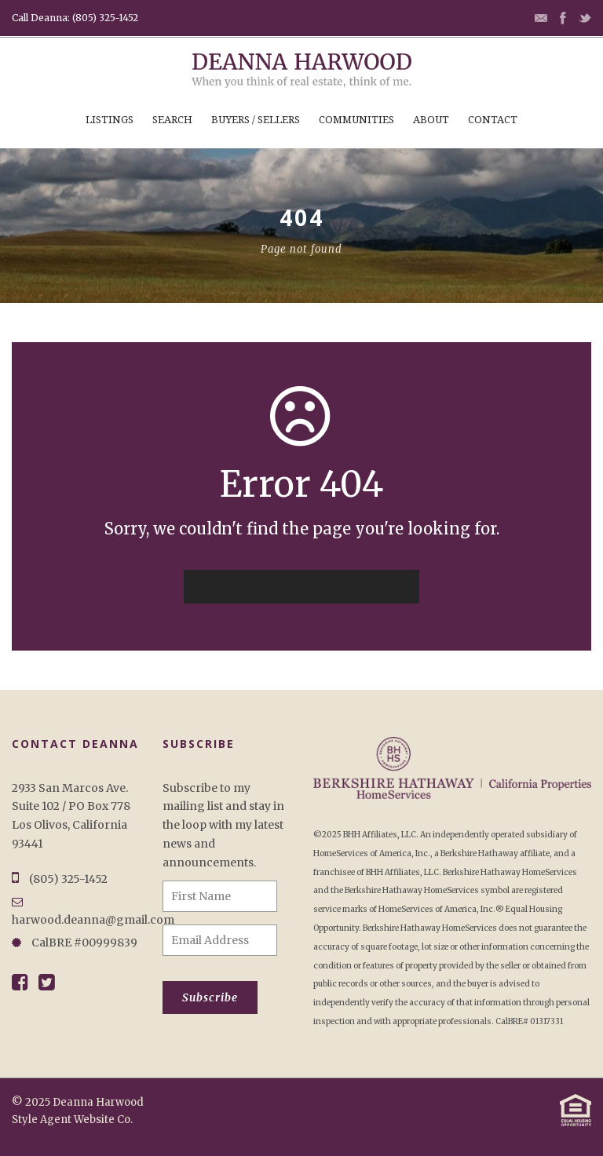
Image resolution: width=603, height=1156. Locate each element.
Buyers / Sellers (255, 120)
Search (172, 120)
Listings (109, 120)
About (431, 120)
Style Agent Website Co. (72, 1119)
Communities (356, 120)
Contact (492, 120)
